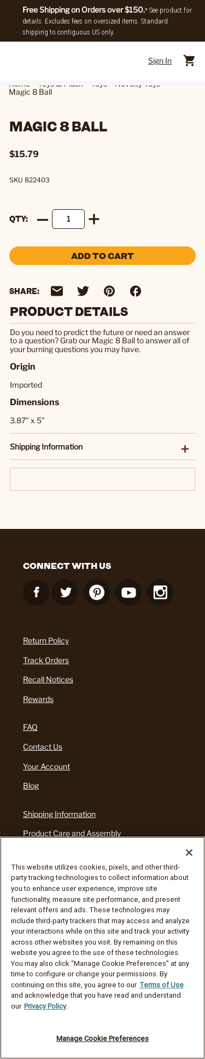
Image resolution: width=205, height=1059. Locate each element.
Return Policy (46, 640)
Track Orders (46, 660)
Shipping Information (59, 814)
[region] (102, 948)
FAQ (30, 727)
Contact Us (42, 746)
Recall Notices (48, 679)
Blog (31, 785)
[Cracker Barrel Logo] (97, 61)
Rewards (38, 699)
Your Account (46, 766)
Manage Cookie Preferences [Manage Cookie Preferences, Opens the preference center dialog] (102, 1038)
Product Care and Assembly (72, 833)
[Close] (189, 853)
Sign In (160, 60)
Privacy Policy (45, 1006)
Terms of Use (161, 984)
